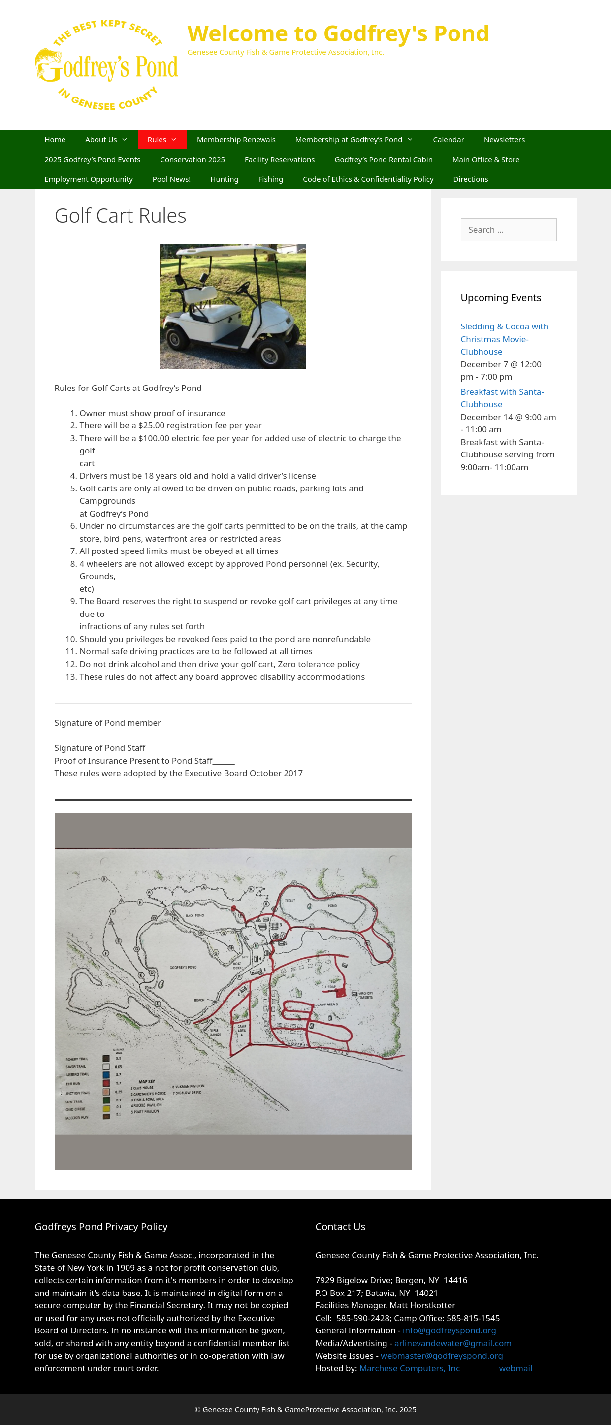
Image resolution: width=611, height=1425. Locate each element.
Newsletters (504, 139)
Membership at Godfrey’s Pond (359, 139)
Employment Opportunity (89, 179)
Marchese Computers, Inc (408, 1368)
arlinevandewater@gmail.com (453, 1343)
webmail (516, 1368)
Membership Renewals (236, 139)
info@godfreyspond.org (449, 1330)
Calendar (448, 139)
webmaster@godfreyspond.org (442, 1355)
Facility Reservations (280, 159)
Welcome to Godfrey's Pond (339, 33)
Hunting (224, 179)
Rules (167, 139)
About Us (111, 139)
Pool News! (172, 179)
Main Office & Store (486, 159)
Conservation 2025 (193, 159)
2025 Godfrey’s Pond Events (93, 159)
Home (55, 139)
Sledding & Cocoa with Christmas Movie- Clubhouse (505, 339)
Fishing (270, 179)
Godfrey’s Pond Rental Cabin (384, 159)
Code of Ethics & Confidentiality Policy (368, 179)
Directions (470, 179)
